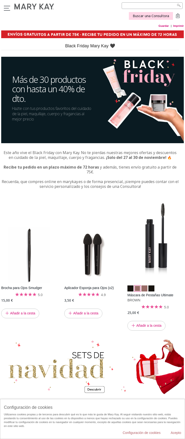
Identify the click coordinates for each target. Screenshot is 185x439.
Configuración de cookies (141, 433)
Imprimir (178, 25)
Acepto (176, 433)
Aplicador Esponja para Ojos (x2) (89, 288)
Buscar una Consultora (151, 16)
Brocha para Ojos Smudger (21, 288)
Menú (7, 8)
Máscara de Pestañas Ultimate (150, 295)
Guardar (164, 25)
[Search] (152, 5)
